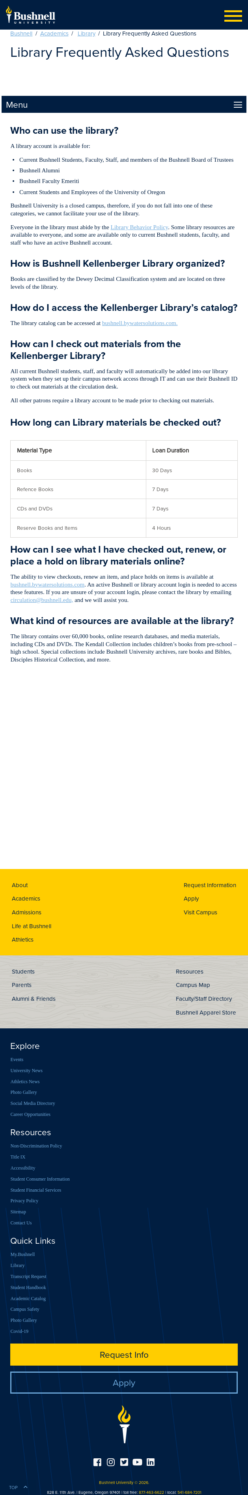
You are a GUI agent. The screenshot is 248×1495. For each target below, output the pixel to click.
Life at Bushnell (31, 926)
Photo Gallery (23, 1092)
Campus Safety (24, 1309)
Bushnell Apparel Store (206, 1012)
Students (23, 971)
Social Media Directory (32, 1103)
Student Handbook (28, 1287)
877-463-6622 (151, 1492)
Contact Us (21, 1223)
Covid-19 (19, 1331)
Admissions (26, 912)
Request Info (124, 1354)
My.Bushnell (22, 1254)
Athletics (23, 939)
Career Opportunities (30, 1114)
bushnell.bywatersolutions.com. (140, 323)
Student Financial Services (35, 1190)
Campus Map (193, 985)
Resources (189, 971)
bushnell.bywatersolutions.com (47, 584)
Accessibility (22, 1168)
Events (16, 1059)
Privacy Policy (24, 1200)
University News (26, 1070)
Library (86, 33)
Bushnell (21, 33)
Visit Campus (200, 912)
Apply (191, 898)
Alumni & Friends (34, 998)
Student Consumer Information (39, 1179)
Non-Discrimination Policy (36, 1146)
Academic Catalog (28, 1298)
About (20, 885)
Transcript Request (28, 1276)
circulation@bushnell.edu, (41, 600)
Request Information (210, 885)
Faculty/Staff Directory (204, 998)
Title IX (17, 1157)
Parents (22, 985)
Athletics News (24, 1081)
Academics (54, 33)
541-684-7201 (189, 1492)
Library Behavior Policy (139, 227)
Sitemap (18, 1212)
